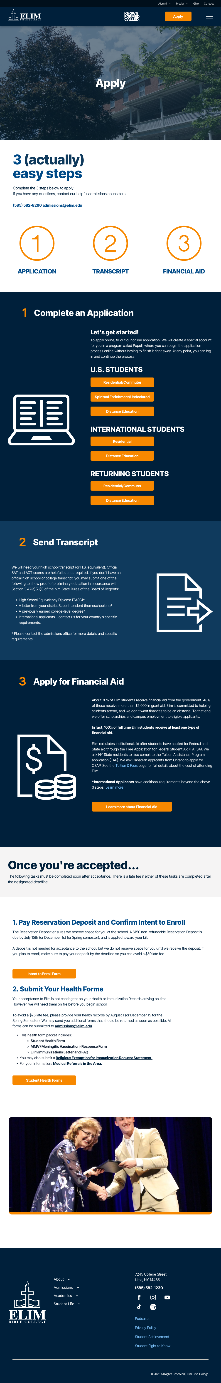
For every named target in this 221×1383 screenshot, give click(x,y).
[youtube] (167, 1298)
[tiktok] (139, 1307)
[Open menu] (209, 16)
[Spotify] (153, 1307)
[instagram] (153, 1298)
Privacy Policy (145, 1327)
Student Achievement (152, 1336)
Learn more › (115, 787)
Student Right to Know (152, 1345)
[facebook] (139, 1298)
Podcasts (142, 1318)
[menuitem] (165, 3)
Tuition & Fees (126, 765)
